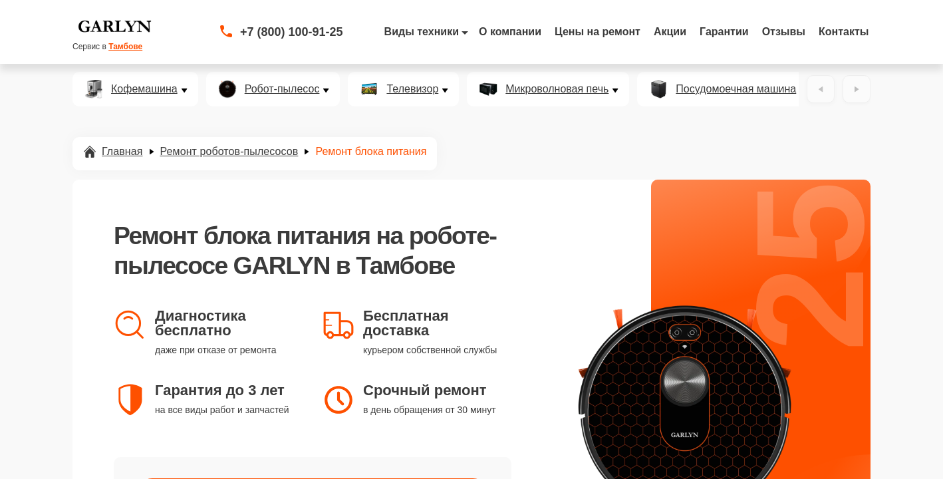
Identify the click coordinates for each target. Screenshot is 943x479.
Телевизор (412, 89)
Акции (670, 31)
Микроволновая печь (556, 89)
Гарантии (724, 31)
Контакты (844, 31)
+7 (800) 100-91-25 (291, 32)
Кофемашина (144, 89)
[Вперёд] (857, 89)
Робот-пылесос (282, 89)
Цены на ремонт (597, 31)
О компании (510, 31)
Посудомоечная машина (736, 89)
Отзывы (783, 31)
